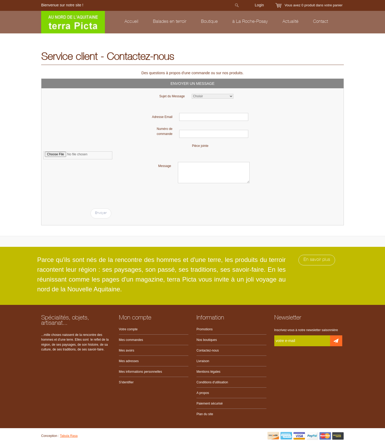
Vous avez (314, 5)
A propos (202, 393)
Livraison (202, 361)
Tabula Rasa (69, 436)
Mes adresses (129, 361)
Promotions (204, 329)
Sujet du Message (172, 96)
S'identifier (126, 382)
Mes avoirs (126, 350)
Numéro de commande (164, 131)
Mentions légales (208, 372)
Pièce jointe (200, 146)
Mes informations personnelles (140, 372)
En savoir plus (316, 260)
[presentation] (81, 198)
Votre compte (128, 329)
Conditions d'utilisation (212, 382)
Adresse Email (162, 117)
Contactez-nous (207, 350)
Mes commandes (131, 340)
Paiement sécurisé (209, 403)
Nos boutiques (206, 340)
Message (164, 166)
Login (259, 5)
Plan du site (204, 414)
